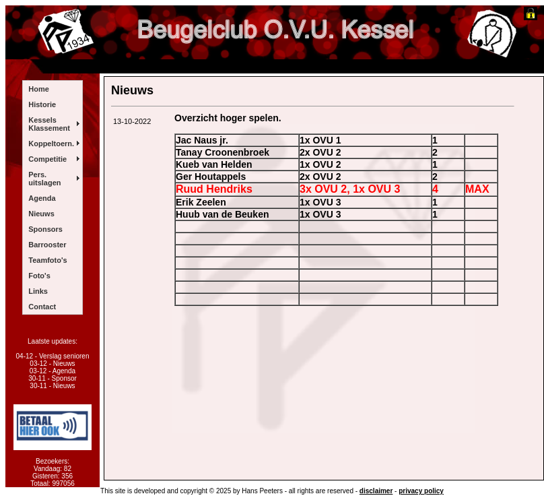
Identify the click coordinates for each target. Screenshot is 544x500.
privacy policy (421, 491)
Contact (42, 307)
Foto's (39, 276)
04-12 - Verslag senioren (53, 356)
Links (38, 291)
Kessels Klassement (49, 124)
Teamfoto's (47, 260)
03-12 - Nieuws (52, 363)
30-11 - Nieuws (52, 385)
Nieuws (41, 214)
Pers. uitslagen (44, 178)
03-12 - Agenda (52, 371)
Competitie (47, 159)
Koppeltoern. (51, 143)
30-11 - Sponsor (52, 378)
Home (38, 89)
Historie (42, 104)
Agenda (41, 198)
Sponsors (45, 229)
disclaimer (376, 491)
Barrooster (47, 245)
